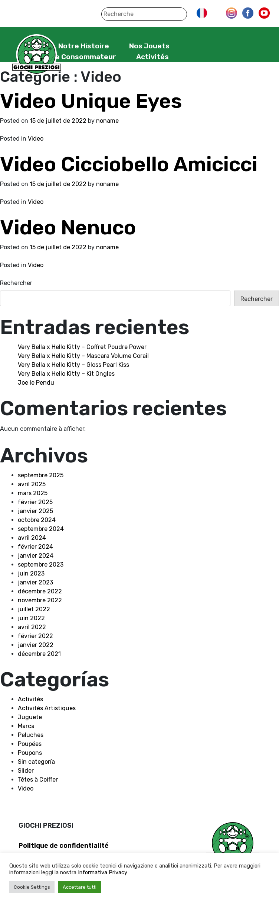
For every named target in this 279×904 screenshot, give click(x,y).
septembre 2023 (40, 564)
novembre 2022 (40, 600)
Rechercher (16, 282)
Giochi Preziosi (36, 55)
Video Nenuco (68, 227)
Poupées (30, 743)
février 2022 (35, 635)
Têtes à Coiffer (38, 779)
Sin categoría (36, 761)
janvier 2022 (35, 644)
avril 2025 (32, 484)
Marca (26, 726)
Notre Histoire (83, 46)
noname (107, 120)
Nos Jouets (149, 46)
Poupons (30, 752)
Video (35, 138)
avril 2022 (32, 627)
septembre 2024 (41, 528)
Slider (26, 770)
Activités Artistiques (47, 708)
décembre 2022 (40, 591)
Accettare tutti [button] (79, 887)
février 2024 (35, 546)
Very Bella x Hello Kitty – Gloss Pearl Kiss (73, 364)
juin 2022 (31, 618)
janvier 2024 (35, 555)
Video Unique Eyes (91, 101)
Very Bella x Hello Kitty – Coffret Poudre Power (82, 346)
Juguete (30, 717)
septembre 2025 (40, 475)
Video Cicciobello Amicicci (128, 164)
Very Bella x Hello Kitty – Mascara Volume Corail (83, 355)
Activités (152, 56)
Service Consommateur (74, 56)
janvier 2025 (35, 510)
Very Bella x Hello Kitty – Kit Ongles (66, 373)
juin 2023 (31, 573)
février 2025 (35, 502)
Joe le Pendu (36, 382)
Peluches (30, 734)
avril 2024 (32, 537)
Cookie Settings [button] (32, 887)
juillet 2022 (34, 609)
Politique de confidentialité (64, 846)
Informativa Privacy (102, 872)
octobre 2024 (37, 519)
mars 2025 (32, 493)
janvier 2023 (35, 582)
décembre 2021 (39, 653)
